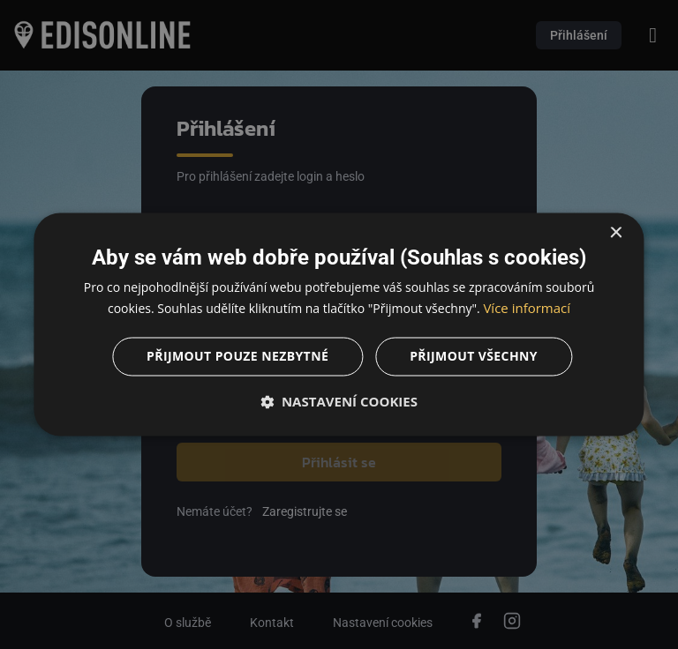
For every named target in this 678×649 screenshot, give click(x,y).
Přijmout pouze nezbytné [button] (237, 356)
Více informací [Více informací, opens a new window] (526, 308)
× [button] (615, 233)
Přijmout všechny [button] (474, 356)
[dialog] (339, 324)
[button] (338, 402)
